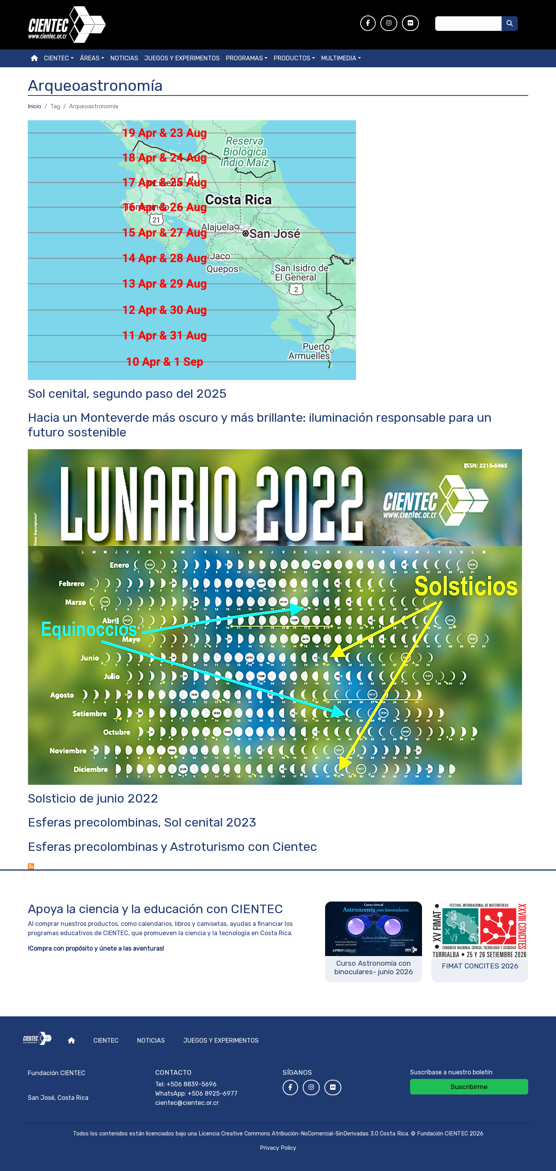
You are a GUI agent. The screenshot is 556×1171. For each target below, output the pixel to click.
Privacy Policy (278, 1148)
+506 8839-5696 (191, 1084)
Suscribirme (469, 1087)
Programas (244, 58)
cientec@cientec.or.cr (187, 1102)
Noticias (124, 58)
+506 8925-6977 (212, 1093)
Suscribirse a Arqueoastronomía (31, 866)
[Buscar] (510, 23)
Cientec (106, 1040)
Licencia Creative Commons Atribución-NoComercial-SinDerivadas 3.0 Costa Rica (303, 1133)
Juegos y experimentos (182, 58)
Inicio (34, 106)
